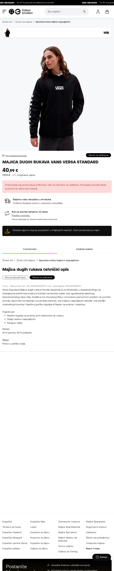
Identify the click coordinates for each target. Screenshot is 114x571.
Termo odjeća (65, 546)
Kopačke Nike (37, 521)
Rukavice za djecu (40, 537)
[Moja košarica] (107, 12)
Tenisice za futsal (11, 527)
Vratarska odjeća (95, 543)
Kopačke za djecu (39, 532)
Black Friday (93, 548)
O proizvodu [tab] (30, 249)
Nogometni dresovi (96, 527)
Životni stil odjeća (23, 22)
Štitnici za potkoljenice (98, 537)
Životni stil (7, 22)
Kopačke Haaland (12, 532)
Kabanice (91, 532)
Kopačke (7, 521)
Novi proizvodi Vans (15, 277)
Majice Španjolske (95, 521)
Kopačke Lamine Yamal (14, 543)
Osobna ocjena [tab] (84, 249)
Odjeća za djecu (39, 548)
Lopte (33, 527)
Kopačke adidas (11, 548)
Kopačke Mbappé (12, 537)
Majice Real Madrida (69, 527)
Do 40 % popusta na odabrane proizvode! (28, 2)
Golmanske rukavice (69, 521)
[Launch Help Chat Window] (101, 557)
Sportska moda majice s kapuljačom (53, 22)
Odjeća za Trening (67, 551)
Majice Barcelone (67, 532)
